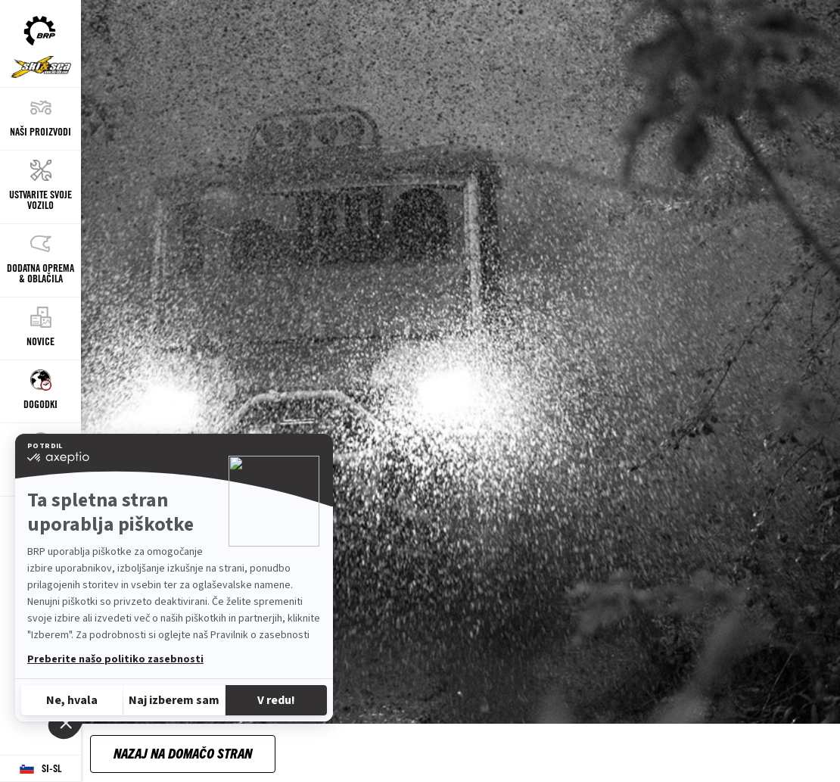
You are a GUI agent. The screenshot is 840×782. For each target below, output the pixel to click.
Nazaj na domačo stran (183, 753)
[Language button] (40, 769)
